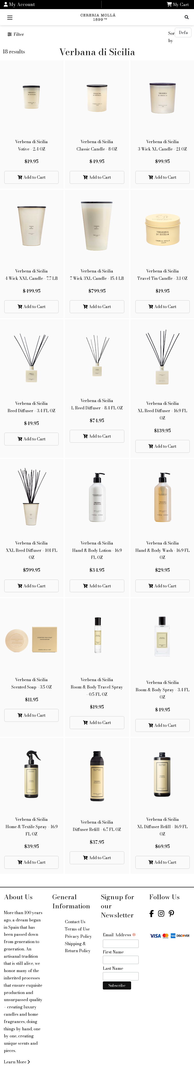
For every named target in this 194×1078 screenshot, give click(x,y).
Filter (16, 34)
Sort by (171, 37)
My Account (19, 4)
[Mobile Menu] (10, 17)
